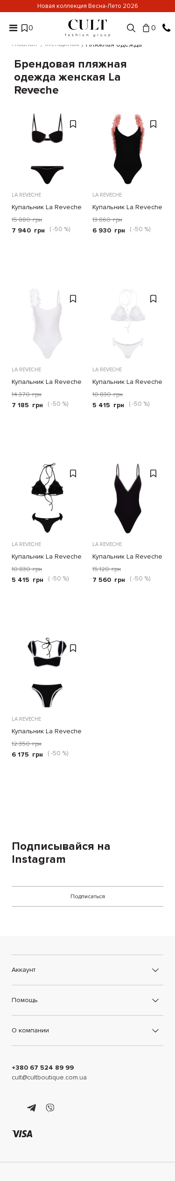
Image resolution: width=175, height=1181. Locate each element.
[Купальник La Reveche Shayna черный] (47, 498)
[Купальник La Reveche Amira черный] (128, 148)
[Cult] (88, 28)
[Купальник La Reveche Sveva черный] (128, 498)
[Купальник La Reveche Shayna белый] (128, 323)
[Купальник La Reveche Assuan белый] (47, 323)
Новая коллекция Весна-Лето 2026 (87, 6)
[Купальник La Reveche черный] (47, 148)
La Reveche (26, 195)
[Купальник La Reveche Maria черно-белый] (47, 673)
